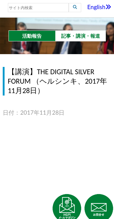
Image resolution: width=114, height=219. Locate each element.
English (99, 6)
